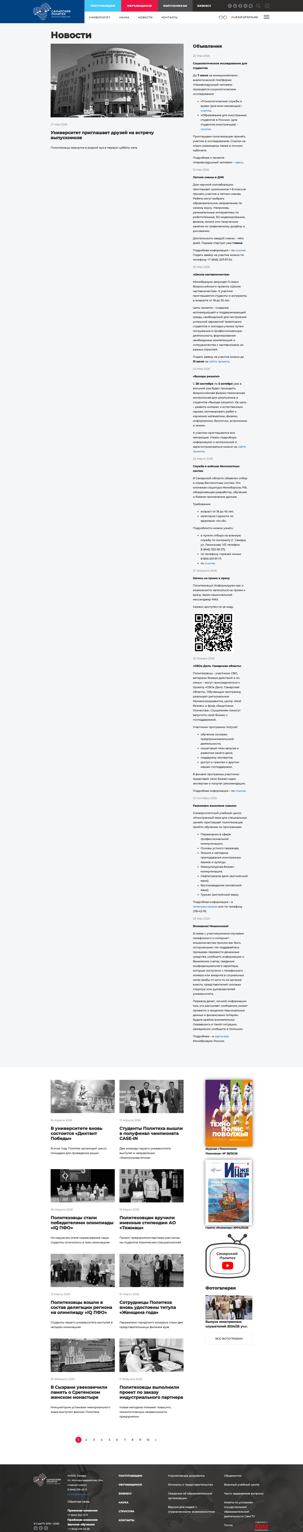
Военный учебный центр (242, 1484)
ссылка (206, 110)
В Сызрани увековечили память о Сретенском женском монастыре (79, 1392)
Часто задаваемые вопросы (243, 1493)
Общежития (232, 1475)
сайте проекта (219, 361)
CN (251, 17)
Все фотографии (229, 1338)
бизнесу (125, 1493)
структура (126, 1511)
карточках (222, 1036)
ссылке (240, 250)
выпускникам (175, 5)
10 (148, 1440)
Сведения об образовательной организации (190, 1496)
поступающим (102, 5)
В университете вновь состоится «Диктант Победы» (76, 1133)
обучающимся (139, 5)
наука (124, 17)
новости (145, 17)
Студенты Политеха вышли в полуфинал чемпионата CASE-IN (151, 1133)
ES (242, 17)
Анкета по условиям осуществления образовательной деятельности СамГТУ (239, 1509)
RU (233, 17)
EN (238, 17)
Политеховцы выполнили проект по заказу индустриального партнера (151, 1392)
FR (247, 17)
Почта (228, 1525)
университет (99, 17)
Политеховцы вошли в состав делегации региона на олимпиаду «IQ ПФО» (81, 1307)
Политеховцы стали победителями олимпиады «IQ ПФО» (82, 1222)
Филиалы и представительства (190, 1484)
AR (256, 17)
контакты (170, 17)
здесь (239, 162)
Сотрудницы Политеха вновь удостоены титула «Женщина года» (147, 1307)
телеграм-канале (205, 906)
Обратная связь (78, 1501)
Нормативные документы (186, 1475)
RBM (261, 1528)
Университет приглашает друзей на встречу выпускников (102, 135)
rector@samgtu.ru (78, 1494)
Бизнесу (204, 5)
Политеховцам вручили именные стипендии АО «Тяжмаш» (147, 1222)
